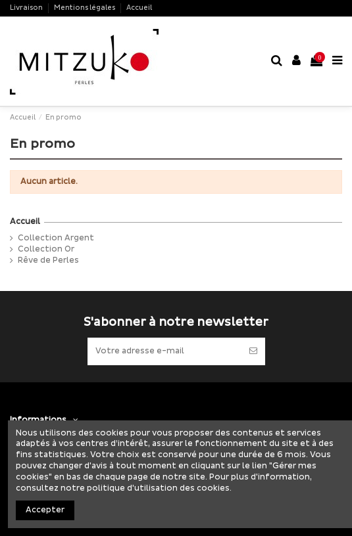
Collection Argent (56, 238)
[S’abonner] (253, 351)
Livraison (27, 8)
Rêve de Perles (48, 260)
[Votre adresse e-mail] (164, 351)
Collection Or (46, 249)
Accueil (139, 8)
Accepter (45, 510)
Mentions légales (85, 8)
